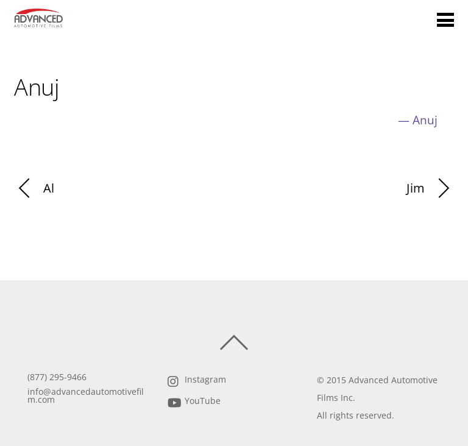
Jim (430, 188)
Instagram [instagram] (195, 379)
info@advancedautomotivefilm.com (85, 396)
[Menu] (445, 19)
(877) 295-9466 (57, 377)
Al (34, 188)
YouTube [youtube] (193, 400)
